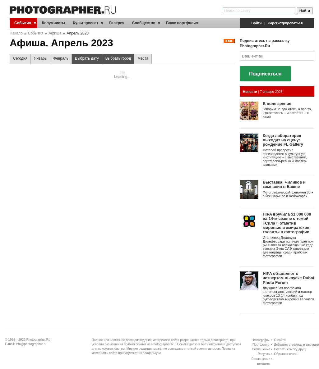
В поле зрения (277, 103)
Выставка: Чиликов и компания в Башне (284, 184)
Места (142, 58)
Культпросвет (86, 23)
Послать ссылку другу (290, 349)
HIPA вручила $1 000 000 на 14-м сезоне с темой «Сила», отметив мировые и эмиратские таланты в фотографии (287, 223)
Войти (257, 23)
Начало (16, 33)
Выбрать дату (85, 60)
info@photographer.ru (31, 344)
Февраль (60, 58)
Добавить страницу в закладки (296, 344)
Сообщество (143, 23)
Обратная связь (285, 354)
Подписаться (265, 73)
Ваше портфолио (182, 23)
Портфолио (260, 344)
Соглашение (261, 349)
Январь (40, 58)
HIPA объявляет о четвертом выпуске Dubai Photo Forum (288, 278)
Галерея (116, 23)
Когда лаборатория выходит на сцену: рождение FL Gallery (283, 140)
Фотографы (260, 340)
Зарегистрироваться (285, 23)
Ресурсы (264, 354)
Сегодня (20, 58)
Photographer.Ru (38, 339)
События (22, 23)
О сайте (279, 340)
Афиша (55, 33)
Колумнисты (53, 23)
